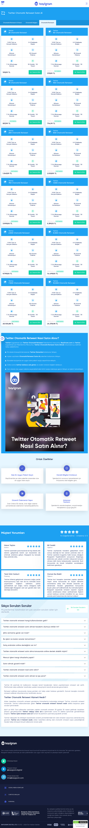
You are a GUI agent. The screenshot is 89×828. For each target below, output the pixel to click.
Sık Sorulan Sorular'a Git (76, 609)
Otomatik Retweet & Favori (12, 22)
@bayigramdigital (14, 770)
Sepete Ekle (35, 72)
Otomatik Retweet (47, 22)
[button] (86, 3)
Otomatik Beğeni (31, 22)
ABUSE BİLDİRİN (83, 813)
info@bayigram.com (15, 778)
